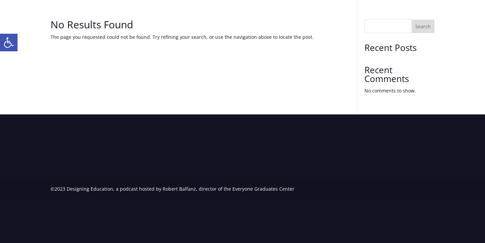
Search (423, 26)
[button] (9, 42)
